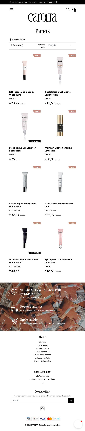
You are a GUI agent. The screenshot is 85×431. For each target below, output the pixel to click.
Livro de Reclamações (42, 361)
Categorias (17, 39)
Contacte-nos (43, 345)
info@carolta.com (42, 376)
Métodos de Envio (42, 348)
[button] (78, 424)
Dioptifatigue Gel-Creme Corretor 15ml (57, 93)
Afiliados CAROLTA (42, 358)
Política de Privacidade (42, 355)
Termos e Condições (42, 352)
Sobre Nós (42, 342)
